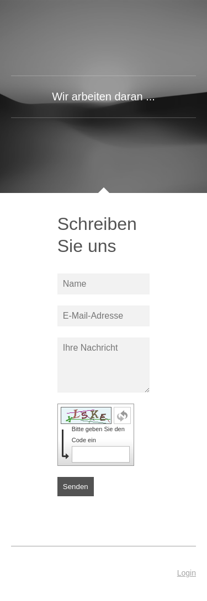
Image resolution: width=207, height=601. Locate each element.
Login (186, 572)
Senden (75, 486)
